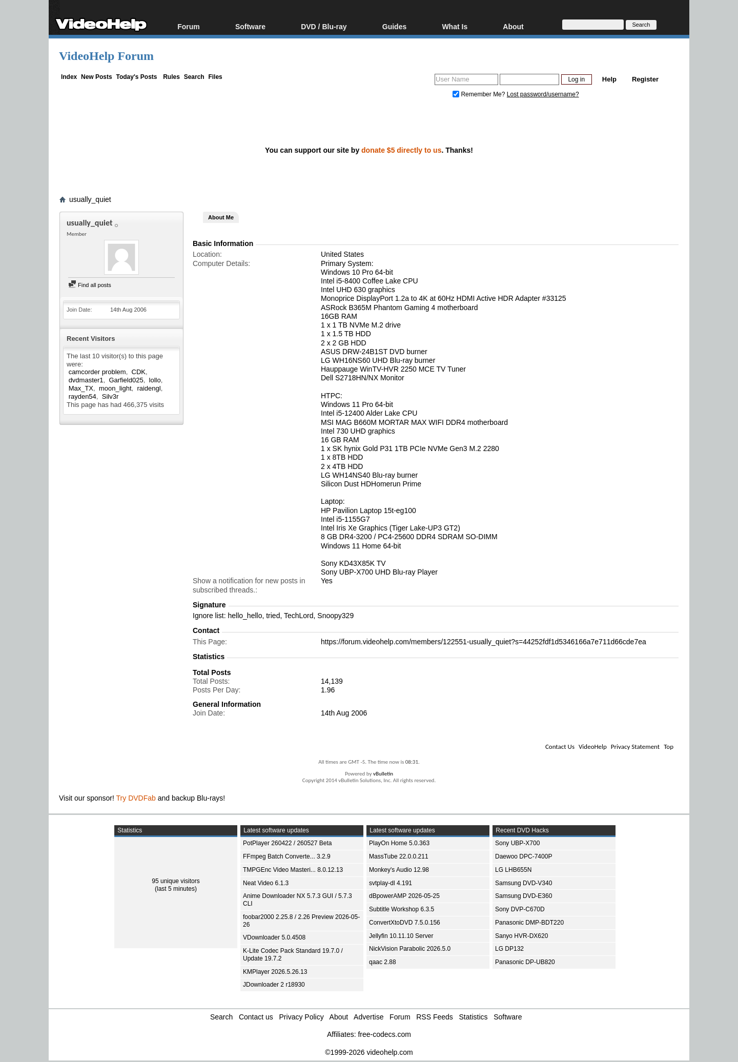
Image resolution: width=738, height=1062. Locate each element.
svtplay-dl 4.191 (390, 883)
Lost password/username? (543, 94)
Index (69, 76)
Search (194, 76)
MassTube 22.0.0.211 (398, 856)
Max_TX (81, 388)
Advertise (368, 1017)
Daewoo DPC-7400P (523, 856)
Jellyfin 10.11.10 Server (401, 936)
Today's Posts (136, 76)
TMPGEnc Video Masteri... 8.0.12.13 (293, 869)
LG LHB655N (513, 869)
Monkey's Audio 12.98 (399, 869)
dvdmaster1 (86, 380)
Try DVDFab (136, 798)
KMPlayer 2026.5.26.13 (275, 971)
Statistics (473, 1017)
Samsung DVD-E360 (523, 896)
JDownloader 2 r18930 (274, 984)
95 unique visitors (175, 881)
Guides (394, 26)
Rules (171, 76)
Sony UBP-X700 (517, 843)
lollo (155, 380)
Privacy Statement (635, 746)
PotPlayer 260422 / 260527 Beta (287, 843)
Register (645, 79)
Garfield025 (126, 380)
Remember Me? (480, 94)
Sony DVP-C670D (520, 909)
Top (668, 746)
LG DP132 (509, 948)
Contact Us (560, 746)
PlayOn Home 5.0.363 (399, 843)
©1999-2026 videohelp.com (369, 1052)
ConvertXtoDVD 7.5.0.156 (404, 922)
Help (609, 79)
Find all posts (89, 285)
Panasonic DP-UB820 (525, 962)
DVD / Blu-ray (323, 26)
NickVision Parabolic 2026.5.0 (409, 948)
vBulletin (383, 773)
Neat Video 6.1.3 (266, 883)
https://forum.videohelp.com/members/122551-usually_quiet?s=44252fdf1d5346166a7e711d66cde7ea (483, 642)
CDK (139, 372)
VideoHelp (593, 746)
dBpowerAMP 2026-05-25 (404, 896)
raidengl (148, 388)
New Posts (96, 76)
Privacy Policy (301, 1017)
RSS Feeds (434, 1017)
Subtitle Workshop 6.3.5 (401, 909)
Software (250, 26)
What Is (454, 26)
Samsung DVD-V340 (523, 883)
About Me (221, 217)
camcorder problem (97, 372)
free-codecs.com (384, 1034)
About (513, 26)
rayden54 (82, 396)
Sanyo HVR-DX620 (521, 936)
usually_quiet (90, 199)
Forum (188, 26)
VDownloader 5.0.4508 (274, 937)
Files (215, 76)
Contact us (256, 1017)
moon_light (115, 388)
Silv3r (110, 396)
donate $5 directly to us (401, 150)
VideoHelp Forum (106, 56)
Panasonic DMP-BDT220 (529, 922)
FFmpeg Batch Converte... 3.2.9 (287, 856)
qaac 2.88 (382, 962)
